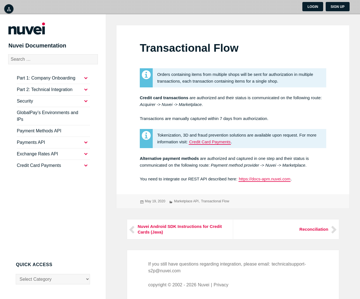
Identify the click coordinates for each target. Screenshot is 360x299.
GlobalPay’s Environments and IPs (47, 120)
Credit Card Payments (210, 141)
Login (312, 7)
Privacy (220, 284)
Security (25, 105)
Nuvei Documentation (45, 48)
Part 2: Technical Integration (45, 93)
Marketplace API (186, 201)
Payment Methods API (39, 135)
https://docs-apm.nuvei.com (264, 178)
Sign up (338, 7)
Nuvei (204, 284)
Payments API (31, 146)
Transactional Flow (215, 201)
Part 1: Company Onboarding (46, 82)
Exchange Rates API (37, 158)
